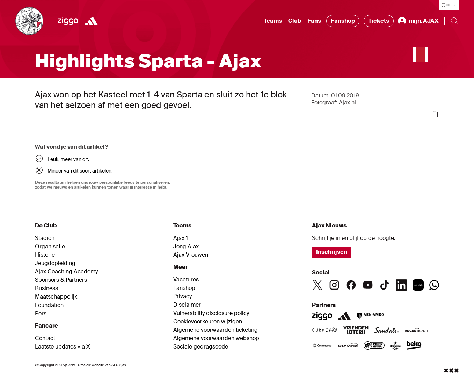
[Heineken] (395, 346)
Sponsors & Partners (61, 280)
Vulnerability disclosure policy (211, 313)
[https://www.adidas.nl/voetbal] (91, 21)
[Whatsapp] (434, 285)
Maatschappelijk (56, 296)
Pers (40, 313)
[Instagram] (334, 285)
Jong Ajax (186, 246)
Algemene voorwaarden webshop (216, 338)
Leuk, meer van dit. (68, 159)
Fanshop (343, 20)
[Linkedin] (401, 285)
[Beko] (414, 346)
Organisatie (50, 246)
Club (294, 20)
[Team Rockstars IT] (417, 331)
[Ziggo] (68, 21)
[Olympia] (348, 346)
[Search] (454, 21)
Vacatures (186, 279)
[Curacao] (324, 330)
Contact (45, 338)
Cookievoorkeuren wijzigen (207, 321)
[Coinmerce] (322, 346)
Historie (45, 254)
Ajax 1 (180, 238)
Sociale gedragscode (200, 346)
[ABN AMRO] (370, 316)
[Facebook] (351, 285)
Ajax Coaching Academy (66, 271)
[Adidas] (344, 316)
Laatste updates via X (62, 346)
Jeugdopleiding (55, 263)
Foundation (49, 305)
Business (46, 288)
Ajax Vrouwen (190, 254)
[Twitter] (317, 285)
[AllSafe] (374, 346)
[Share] (435, 114)
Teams (273, 20)
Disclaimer (187, 304)
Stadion (44, 238)
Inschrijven (331, 252)
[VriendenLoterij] (356, 331)
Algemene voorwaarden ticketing (215, 330)
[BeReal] (418, 285)
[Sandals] (386, 331)
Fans (314, 20)
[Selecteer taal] (449, 5)
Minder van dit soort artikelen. (80, 171)
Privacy (182, 296)
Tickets (378, 20)
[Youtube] (367, 285)
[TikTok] (384, 285)
